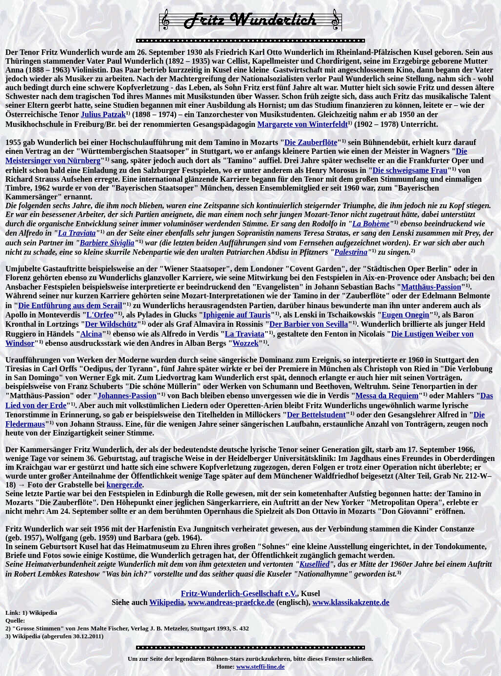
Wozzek (245, 343)
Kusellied (314, 564)
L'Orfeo (100, 315)
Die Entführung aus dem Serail (70, 305)
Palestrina (350, 252)
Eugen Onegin (405, 315)
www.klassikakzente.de (350, 602)
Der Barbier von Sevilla (309, 324)
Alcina (91, 334)
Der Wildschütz (111, 324)
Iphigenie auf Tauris (237, 315)
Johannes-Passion (127, 395)
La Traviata (76, 233)
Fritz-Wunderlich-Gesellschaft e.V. (239, 593)
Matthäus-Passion (431, 287)
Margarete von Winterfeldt (302, 124)
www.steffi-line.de (260, 666)
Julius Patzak (103, 114)
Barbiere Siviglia (107, 243)
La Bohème (370, 223)
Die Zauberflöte (310, 142)
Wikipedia (166, 602)
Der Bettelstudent (316, 414)
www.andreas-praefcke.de (231, 602)
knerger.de (124, 485)
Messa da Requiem (386, 395)
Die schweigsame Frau (410, 170)
